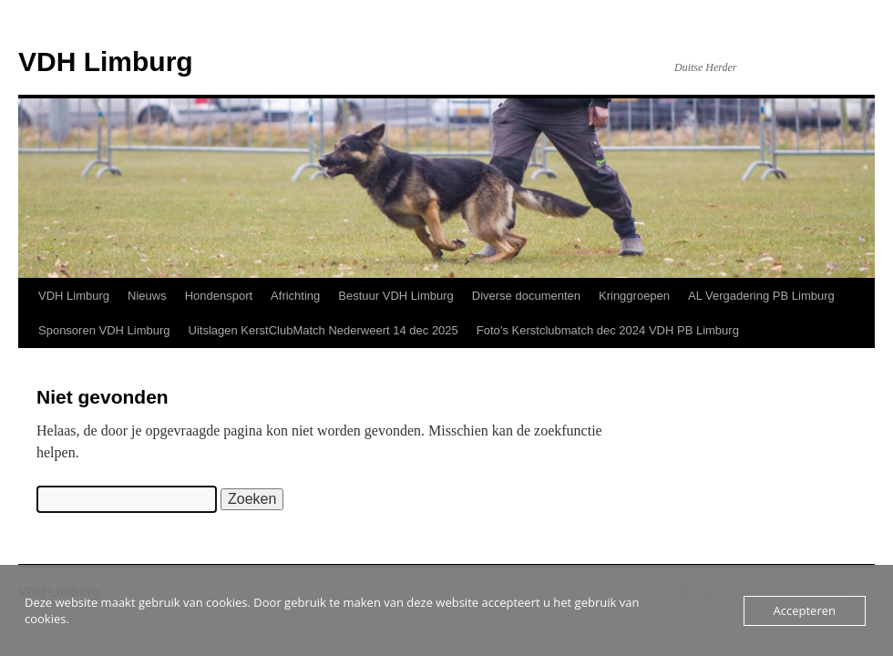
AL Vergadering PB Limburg (761, 295)
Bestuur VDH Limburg (395, 295)
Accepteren (805, 610)
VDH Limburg (105, 61)
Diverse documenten (526, 295)
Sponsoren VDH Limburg (104, 330)
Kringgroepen (634, 295)
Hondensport (218, 295)
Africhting (295, 295)
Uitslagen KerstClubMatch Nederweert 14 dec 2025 (323, 330)
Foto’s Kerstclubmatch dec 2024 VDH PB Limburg (608, 330)
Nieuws (147, 295)
